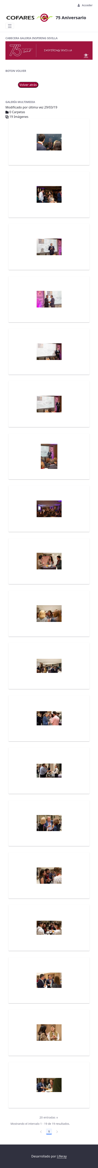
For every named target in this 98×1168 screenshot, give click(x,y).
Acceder (85, 5)
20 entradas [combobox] (50, 1117)
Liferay (62, 1156)
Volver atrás (28, 85)
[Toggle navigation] (9, 26)
